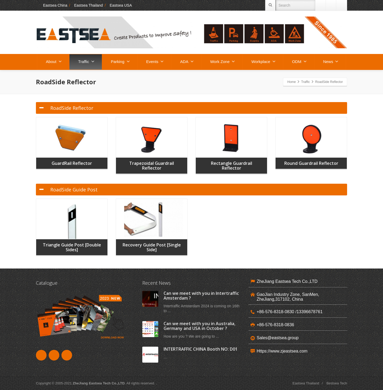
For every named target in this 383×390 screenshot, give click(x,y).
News (331, 61)
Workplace (263, 61)
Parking (120, 61)
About (54, 61)
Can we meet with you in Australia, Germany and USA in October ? (199, 326)
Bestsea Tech (336, 383)
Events (155, 61)
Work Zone (222, 61)
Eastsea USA (121, 5)
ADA (187, 61)
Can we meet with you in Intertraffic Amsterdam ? (201, 295)
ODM (299, 61)
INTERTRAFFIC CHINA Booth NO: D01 (201, 349)
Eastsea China (51, 5)
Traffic (86, 61)
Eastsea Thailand (88, 5)
